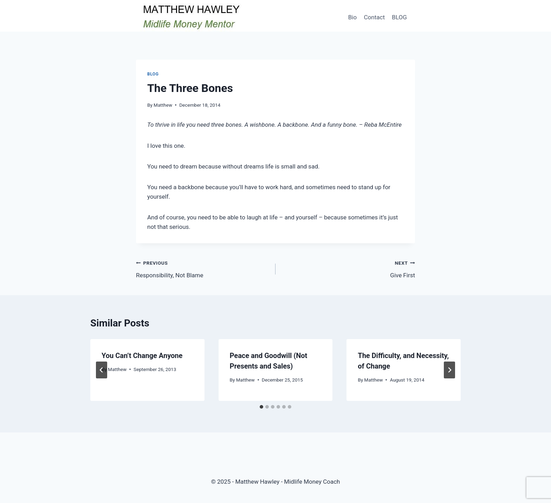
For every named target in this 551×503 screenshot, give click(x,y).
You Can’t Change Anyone (142, 355)
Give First (348, 268)
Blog (152, 74)
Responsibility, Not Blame (203, 268)
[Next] (449, 370)
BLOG (399, 17)
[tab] (261, 407)
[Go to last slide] (101, 370)
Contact (374, 17)
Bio (352, 17)
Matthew (163, 105)
